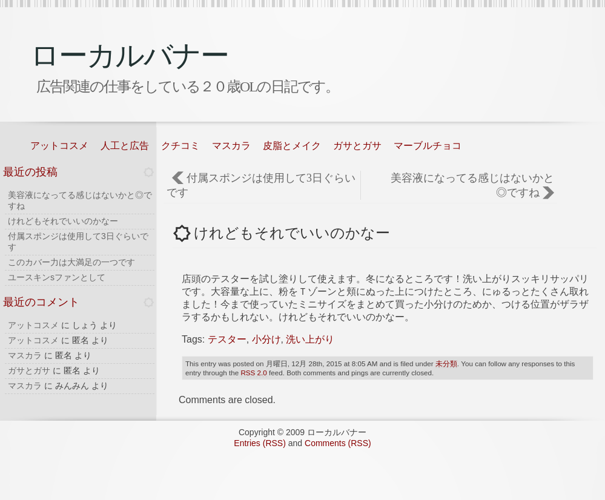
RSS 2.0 (253, 373)
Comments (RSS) (338, 443)
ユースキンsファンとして (56, 277)
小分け (266, 339)
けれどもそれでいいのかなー (63, 221)
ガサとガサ (357, 145)
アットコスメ (59, 145)
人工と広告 (125, 145)
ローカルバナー (129, 55)
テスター (227, 339)
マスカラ (231, 145)
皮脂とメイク (292, 145)
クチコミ (180, 145)
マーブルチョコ (427, 145)
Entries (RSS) (260, 443)
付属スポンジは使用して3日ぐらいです (261, 185)
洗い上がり (310, 339)
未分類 (446, 363)
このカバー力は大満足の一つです (71, 262)
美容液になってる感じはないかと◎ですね (472, 185)
